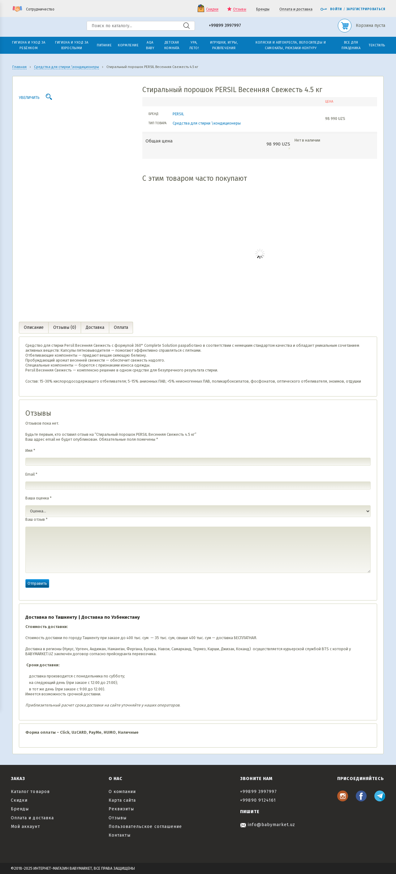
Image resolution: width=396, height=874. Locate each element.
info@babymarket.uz (267, 824)
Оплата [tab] (121, 327)
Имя (30, 450)
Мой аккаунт (25, 826)
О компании (122, 791)
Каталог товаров (30, 791)
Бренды (262, 9)
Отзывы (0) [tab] (64, 327)
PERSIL (178, 114)
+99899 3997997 (225, 26)
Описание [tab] (34, 327)
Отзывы (239, 9)
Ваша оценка (38, 498)
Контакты (120, 835)
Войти (331, 9)
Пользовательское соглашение (145, 826)
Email (31, 474)
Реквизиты (121, 809)
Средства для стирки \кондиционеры (207, 123)
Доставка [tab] (95, 327)
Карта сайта (122, 800)
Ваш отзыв (36, 519)
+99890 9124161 (258, 800)
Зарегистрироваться (365, 9)
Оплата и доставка (295, 9)
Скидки (212, 9)
